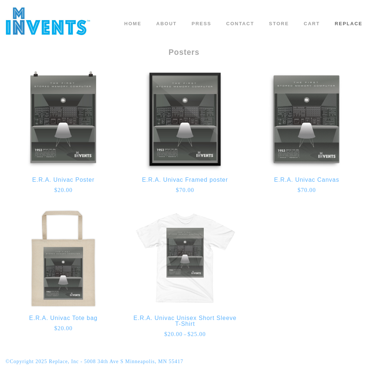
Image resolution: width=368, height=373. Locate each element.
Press (201, 23)
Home (133, 23)
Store (279, 23)
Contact (240, 23)
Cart (312, 23)
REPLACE (349, 23)
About (166, 23)
